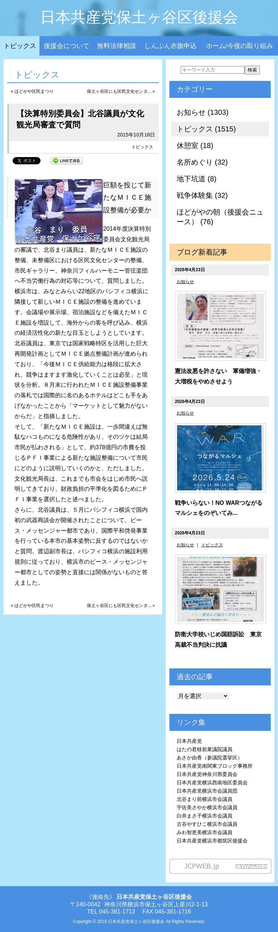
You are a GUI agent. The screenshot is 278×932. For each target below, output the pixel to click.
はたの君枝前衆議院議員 (204, 749)
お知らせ (185, 281)
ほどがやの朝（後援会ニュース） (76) (220, 217)
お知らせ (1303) (202, 112)
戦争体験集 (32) (202, 195)
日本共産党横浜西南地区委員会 (212, 782)
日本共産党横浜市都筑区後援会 (212, 841)
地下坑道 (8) (196, 179)
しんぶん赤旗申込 (170, 45)
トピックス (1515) (206, 129)
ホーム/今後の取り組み (239, 45)
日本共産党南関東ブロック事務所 (215, 766)
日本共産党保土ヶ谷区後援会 (139, 17)
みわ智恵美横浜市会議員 (204, 832)
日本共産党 (189, 741)
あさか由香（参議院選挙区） (210, 757)
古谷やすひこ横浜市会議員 (207, 824)
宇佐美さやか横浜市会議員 (207, 807)
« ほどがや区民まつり (32, 91)
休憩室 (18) (195, 145)
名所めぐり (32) (202, 162)
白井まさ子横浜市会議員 (204, 816)
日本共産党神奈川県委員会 (207, 774)
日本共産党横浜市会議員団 (207, 791)
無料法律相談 (116, 45)
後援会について (66, 45)
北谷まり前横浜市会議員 (204, 799)
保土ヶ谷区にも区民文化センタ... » (121, 91)
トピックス (20, 45)
